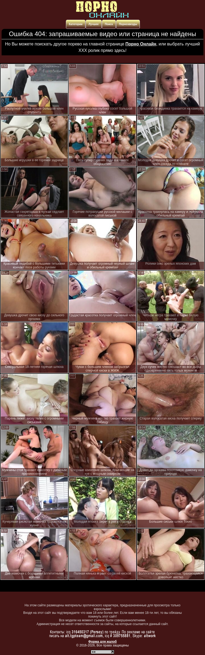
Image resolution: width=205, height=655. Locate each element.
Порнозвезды (128, 24)
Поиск (109, 24)
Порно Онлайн (140, 44)
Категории (75, 24)
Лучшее (94, 24)
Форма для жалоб (102, 642)
